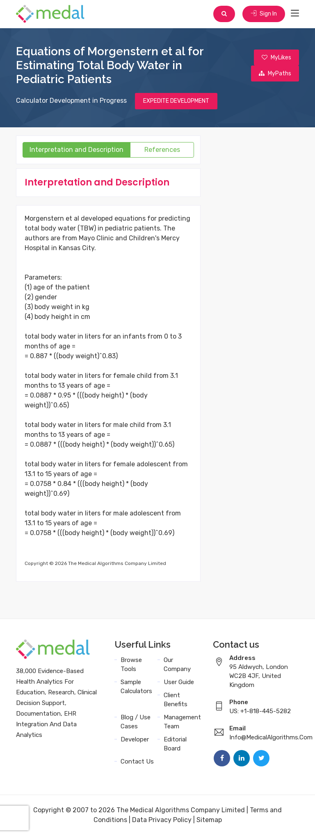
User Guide (179, 683)
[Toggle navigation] (295, 14)
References (162, 150)
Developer (135, 740)
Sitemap (209, 821)
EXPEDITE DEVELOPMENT (176, 101)
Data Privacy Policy (162, 821)
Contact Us (137, 762)
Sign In (263, 14)
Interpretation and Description (76, 150)
